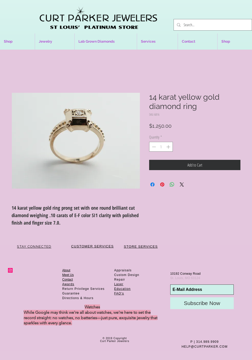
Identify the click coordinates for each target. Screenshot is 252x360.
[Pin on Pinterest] (162, 184)
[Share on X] (182, 184)
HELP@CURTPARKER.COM (205, 346)
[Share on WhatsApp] (172, 184)
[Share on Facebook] (152, 184)
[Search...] (212, 24)
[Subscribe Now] (202, 303)
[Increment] (168, 147)
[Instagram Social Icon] (10, 270)
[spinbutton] (161, 147)
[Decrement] (153, 147)
